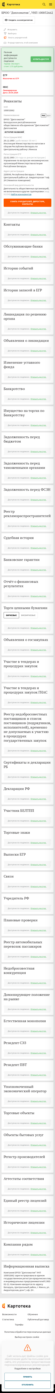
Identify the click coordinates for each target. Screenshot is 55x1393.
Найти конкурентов (21, 194)
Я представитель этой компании (21, 42)
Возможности (9, 1314)
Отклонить (27, 1384)
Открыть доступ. (38, 212)
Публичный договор (38, 1319)
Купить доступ (41, 59)
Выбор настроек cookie (27, 1336)
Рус (43, 115)
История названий (14, 132)
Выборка (10, 33)
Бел (48, 115)
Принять (27, 1376)
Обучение (33, 1314)
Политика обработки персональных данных (27, 1331)
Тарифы (19, 1324)
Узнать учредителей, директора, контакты (27, 202)
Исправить (10, 29)
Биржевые (11, 615)
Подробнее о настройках (27, 1368)
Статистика (8, 1319)
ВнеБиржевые (28, 615)
